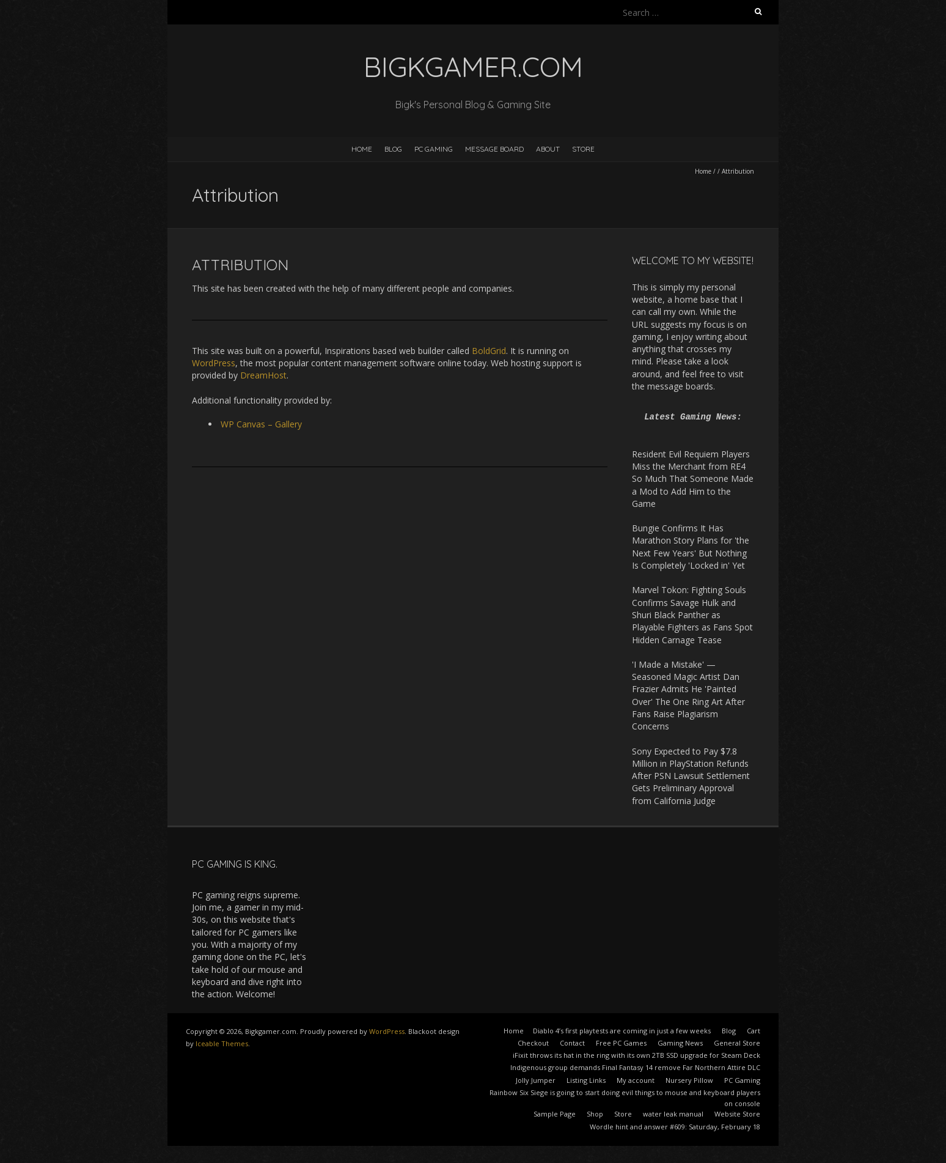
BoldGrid (489, 350)
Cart (753, 1030)
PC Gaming (433, 148)
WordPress (213, 363)
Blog (393, 148)
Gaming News (680, 1042)
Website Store (737, 1113)
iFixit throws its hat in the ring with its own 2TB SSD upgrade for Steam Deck (636, 1055)
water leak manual (673, 1113)
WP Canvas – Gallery (261, 424)
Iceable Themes (222, 1043)
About (548, 148)
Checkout (533, 1042)
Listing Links (586, 1080)
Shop (595, 1113)
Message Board (494, 148)
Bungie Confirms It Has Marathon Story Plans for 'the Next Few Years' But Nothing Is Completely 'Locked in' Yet (690, 546)
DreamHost (263, 375)
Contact (572, 1042)
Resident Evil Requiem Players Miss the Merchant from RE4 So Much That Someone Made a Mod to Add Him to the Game (693, 478)
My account (635, 1080)
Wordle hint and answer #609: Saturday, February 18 (675, 1126)
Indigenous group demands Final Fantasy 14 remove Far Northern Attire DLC (635, 1067)
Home (361, 148)
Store (583, 148)
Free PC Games (621, 1042)
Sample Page (555, 1113)
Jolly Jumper (536, 1080)
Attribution (240, 265)
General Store (737, 1042)
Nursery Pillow (689, 1080)
